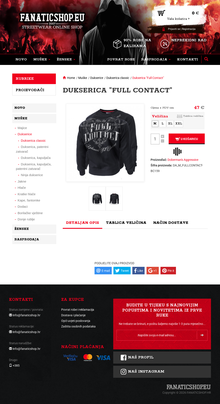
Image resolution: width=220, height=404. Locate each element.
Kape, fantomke (29, 200)
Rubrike (25, 78)
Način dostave (170, 222)
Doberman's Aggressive (183, 159)
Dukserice (96, 78)
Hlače (22, 187)
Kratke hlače (26, 194)
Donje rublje (26, 219)
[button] (41, 59)
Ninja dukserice (32, 175)
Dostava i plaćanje (73, 315)
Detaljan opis (82, 222)
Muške (82, 78)
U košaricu (186, 139)
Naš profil (137, 357)
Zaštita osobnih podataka (78, 326)
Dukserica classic (117, 78)
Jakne (22, 181)
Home (71, 78)
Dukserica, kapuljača (35, 158)
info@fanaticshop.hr (26, 315)
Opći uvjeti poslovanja (75, 321)
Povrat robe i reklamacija (77, 309)
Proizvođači (30, 90)
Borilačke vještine (30, 213)
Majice (22, 128)
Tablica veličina (193, 116)
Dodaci (23, 206)
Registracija (189, 29)
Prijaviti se (174, 29)
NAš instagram (142, 372)
